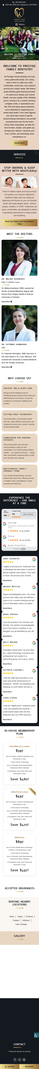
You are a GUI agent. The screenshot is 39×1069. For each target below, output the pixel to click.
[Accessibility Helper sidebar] (36, 1035)
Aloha (11, 916)
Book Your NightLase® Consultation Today (19, 223)
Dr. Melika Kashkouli (13, 279)
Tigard (20, 916)
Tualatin (16, 920)
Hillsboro (26, 920)
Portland (29, 916)
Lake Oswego (21, 924)
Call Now (10, 1066)
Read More (19, 143)
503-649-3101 (19, 2)
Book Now (29, 1066)
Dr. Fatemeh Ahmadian (14, 344)
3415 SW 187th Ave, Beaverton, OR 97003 (21, 5)
